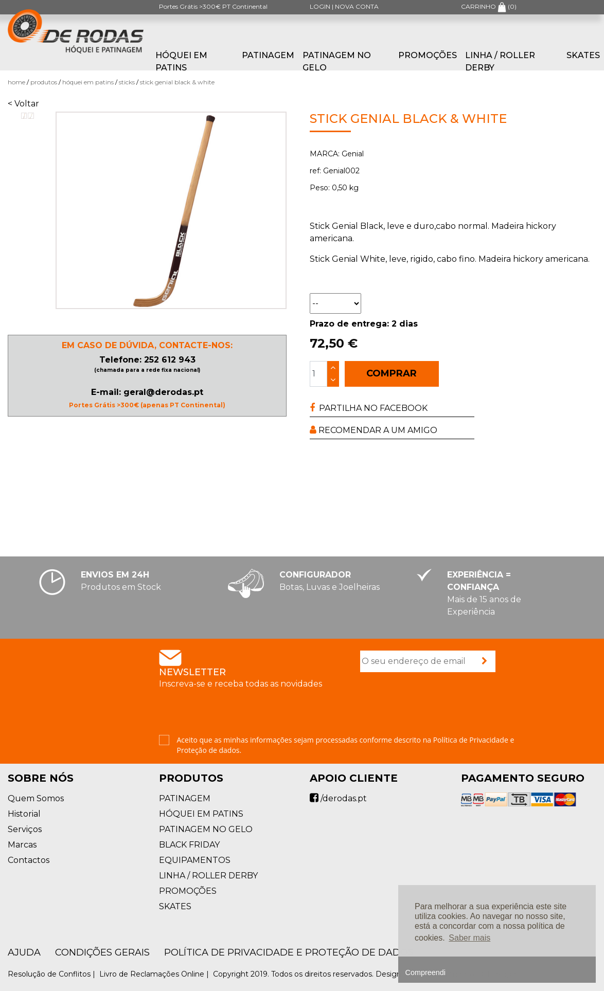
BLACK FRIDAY (189, 845)
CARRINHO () (489, 6)
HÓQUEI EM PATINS (181, 61)
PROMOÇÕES (427, 55)
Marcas (22, 845)
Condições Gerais (102, 952)
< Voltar (23, 104)
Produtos (43, 82)
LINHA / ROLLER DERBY (500, 61)
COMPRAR (391, 373)
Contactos (28, 860)
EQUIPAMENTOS (194, 860)
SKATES (583, 55)
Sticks (127, 82)
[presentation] (438, 704)
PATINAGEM (268, 55)
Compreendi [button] (425, 972)
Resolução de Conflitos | (52, 974)
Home (16, 82)
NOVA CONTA (357, 6)
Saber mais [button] (469, 937)
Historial (24, 814)
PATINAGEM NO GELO (337, 61)
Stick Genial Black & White (177, 82)
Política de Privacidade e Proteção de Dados (289, 952)
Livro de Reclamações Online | (155, 974)
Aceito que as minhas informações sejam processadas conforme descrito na (345, 745)
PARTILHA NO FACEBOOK (369, 408)
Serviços (25, 829)
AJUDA (24, 952)
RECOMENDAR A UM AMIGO (373, 430)
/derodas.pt (338, 798)
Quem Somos (36, 798)
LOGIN (320, 6)
